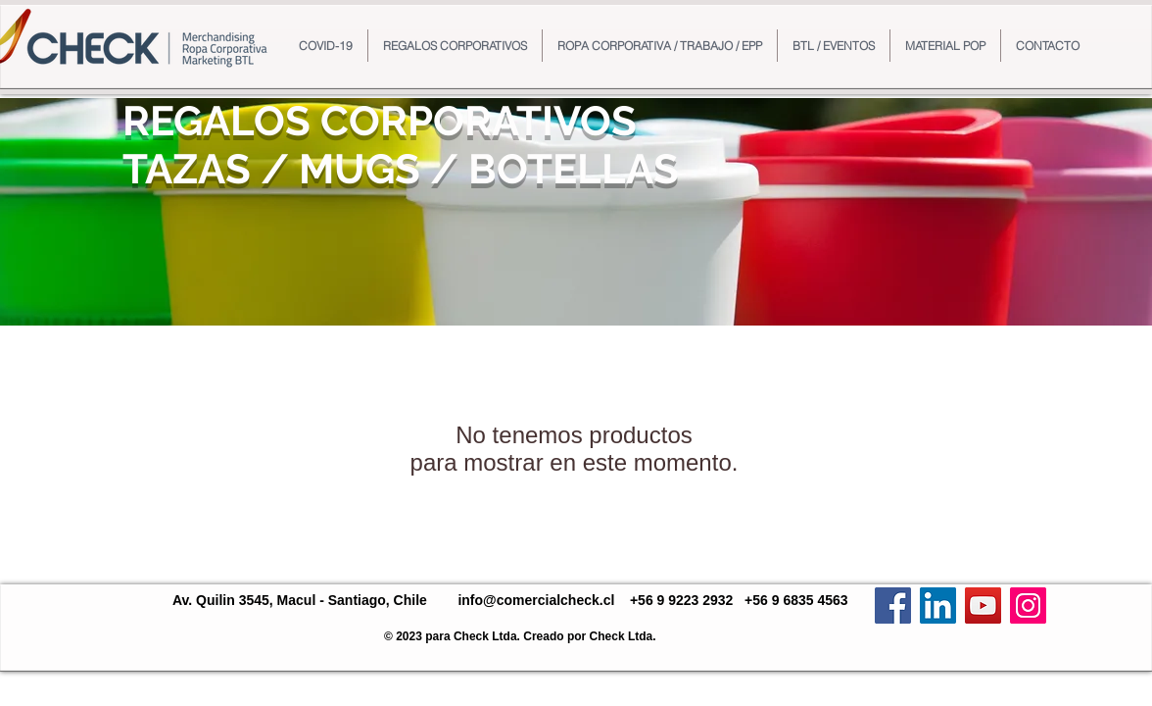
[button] (455, 45)
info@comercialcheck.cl (535, 600)
